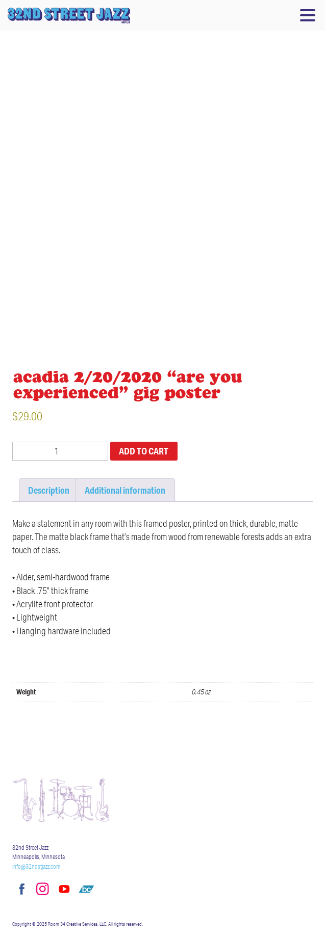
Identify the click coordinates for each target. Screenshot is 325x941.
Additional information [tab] (125, 490)
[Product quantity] (60, 451)
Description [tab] (48, 490)
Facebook (20, 889)
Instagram (42, 889)
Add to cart (143, 450)
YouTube (64, 889)
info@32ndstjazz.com (36, 866)
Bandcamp (86, 889)
